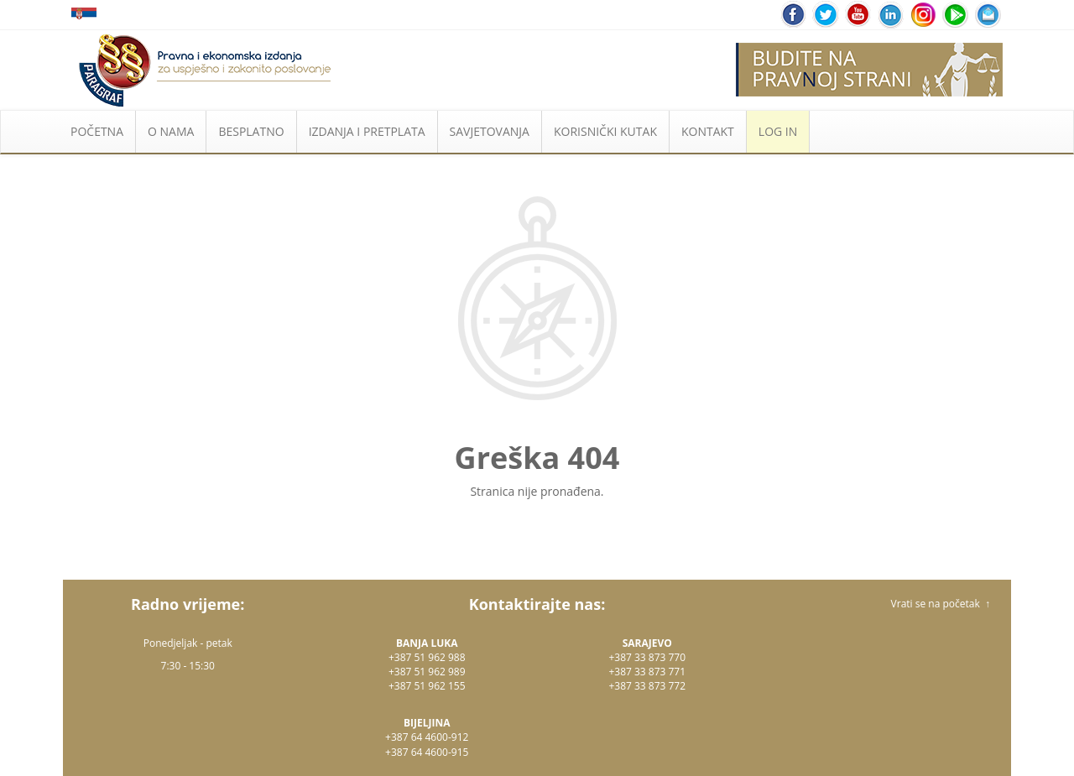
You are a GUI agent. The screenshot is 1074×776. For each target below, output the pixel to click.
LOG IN (778, 131)
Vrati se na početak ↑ (940, 603)
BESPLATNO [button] (251, 131)
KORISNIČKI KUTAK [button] (605, 131)
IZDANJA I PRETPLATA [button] (367, 131)
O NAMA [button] (171, 131)
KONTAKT (707, 131)
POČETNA (96, 131)
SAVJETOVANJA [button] (489, 131)
